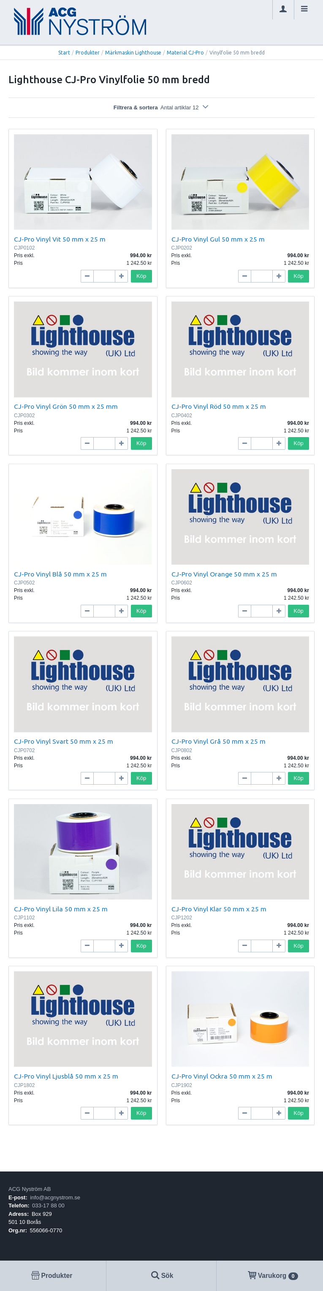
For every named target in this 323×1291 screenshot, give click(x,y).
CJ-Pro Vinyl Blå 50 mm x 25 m (60, 574)
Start (64, 52)
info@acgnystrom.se (55, 1197)
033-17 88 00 (48, 1205)
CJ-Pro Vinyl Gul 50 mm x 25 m (218, 239)
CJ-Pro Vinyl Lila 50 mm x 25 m (61, 909)
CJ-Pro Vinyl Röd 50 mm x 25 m (218, 406)
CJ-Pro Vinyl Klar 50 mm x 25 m (218, 909)
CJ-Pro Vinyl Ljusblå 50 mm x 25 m (66, 1076)
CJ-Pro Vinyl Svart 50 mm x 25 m (63, 741)
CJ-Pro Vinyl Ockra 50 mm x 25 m (221, 1076)
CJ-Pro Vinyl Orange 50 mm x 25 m (224, 574)
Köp (141, 276)
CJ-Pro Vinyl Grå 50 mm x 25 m (218, 741)
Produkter (88, 52)
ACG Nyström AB (29, 1189)
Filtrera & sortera (161, 107)
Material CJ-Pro (185, 52)
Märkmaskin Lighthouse (133, 52)
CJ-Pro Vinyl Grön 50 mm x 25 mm (66, 406)
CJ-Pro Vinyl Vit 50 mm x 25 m (60, 239)
